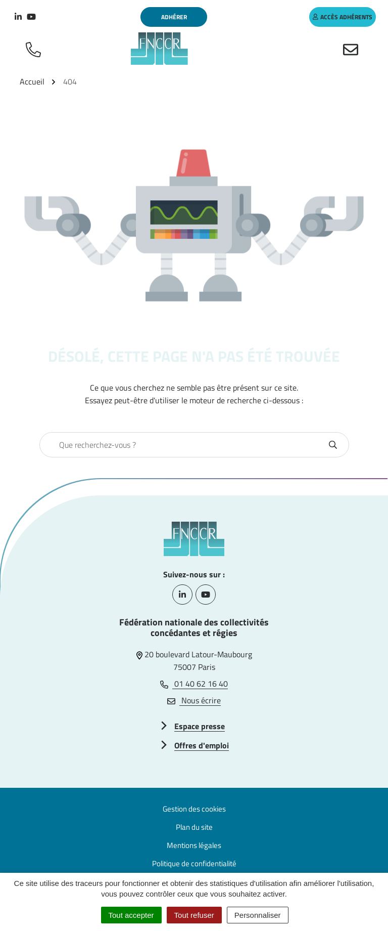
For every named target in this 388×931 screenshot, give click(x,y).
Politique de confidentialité (194, 863)
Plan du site (194, 827)
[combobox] (183, 445)
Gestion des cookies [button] (194, 809)
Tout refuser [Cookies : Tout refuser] (194, 915)
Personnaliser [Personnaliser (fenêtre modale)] (257, 915)
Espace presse (199, 726)
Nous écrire (194, 700)
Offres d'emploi (201, 745)
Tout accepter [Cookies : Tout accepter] (131, 915)
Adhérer (174, 17)
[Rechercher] (333, 445)
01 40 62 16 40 (194, 684)
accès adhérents (342, 17)
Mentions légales (194, 845)
